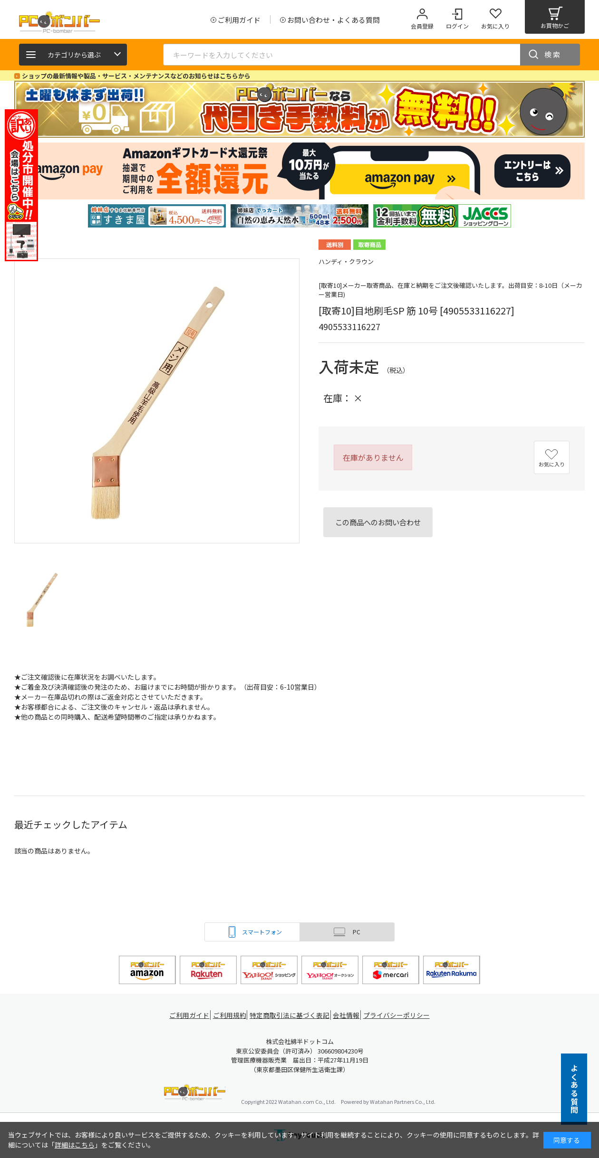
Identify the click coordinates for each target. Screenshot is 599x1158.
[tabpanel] (157, 216)
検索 (552, 54)
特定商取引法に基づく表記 (291, 1015)
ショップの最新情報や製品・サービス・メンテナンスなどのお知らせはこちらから (136, 75)
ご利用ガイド (188, 1015)
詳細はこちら (75, 1144)
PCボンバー (194, 1093)
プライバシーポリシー (399, 1015)
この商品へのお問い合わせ (378, 522)
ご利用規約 (231, 1015)
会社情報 (348, 1015)
